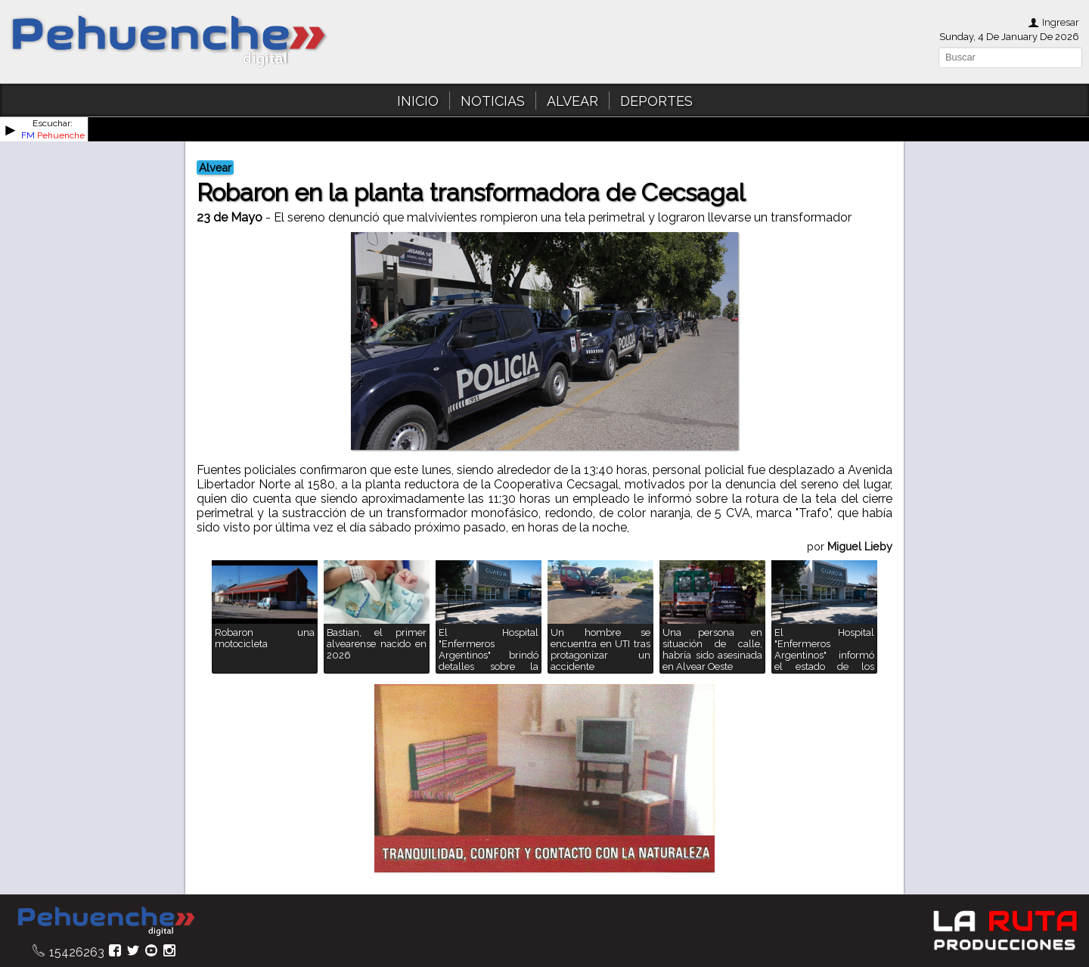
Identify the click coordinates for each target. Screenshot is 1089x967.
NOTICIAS (493, 101)
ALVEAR (572, 101)
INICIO (418, 101)
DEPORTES (656, 101)
